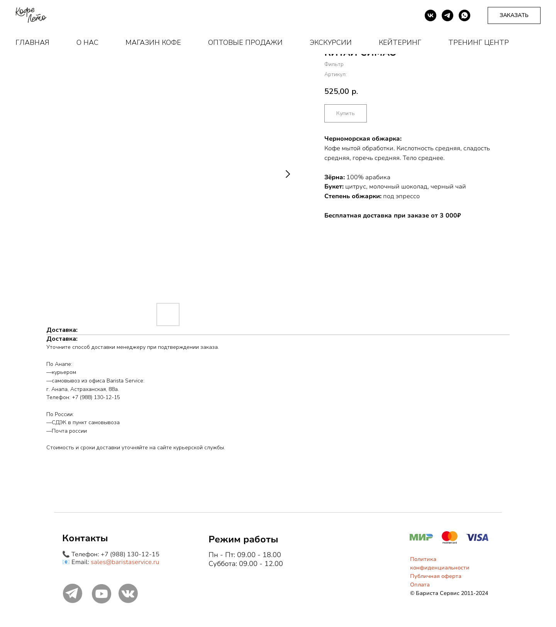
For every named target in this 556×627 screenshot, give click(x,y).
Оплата (420, 584)
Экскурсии (331, 42)
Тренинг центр (478, 42)
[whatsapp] (464, 15)
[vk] (430, 15)
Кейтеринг (400, 42)
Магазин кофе (153, 42)
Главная (32, 42)
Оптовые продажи (245, 42)
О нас (87, 42)
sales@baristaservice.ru (125, 562)
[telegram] (447, 15)
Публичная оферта (435, 576)
